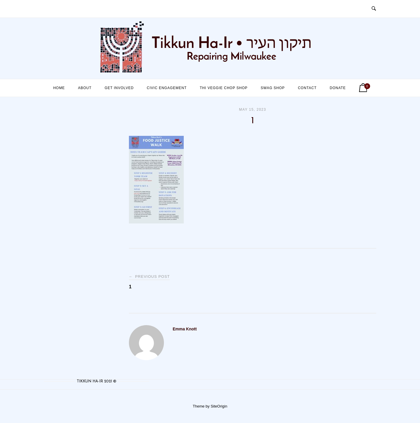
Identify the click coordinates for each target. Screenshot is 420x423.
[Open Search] (373, 8)
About (84, 88)
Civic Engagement (167, 88)
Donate (338, 88)
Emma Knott (185, 329)
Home (59, 88)
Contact (307, 88)
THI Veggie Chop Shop (224, 88)
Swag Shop (273, 88)
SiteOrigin (219, 406)
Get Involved (119, 88)
